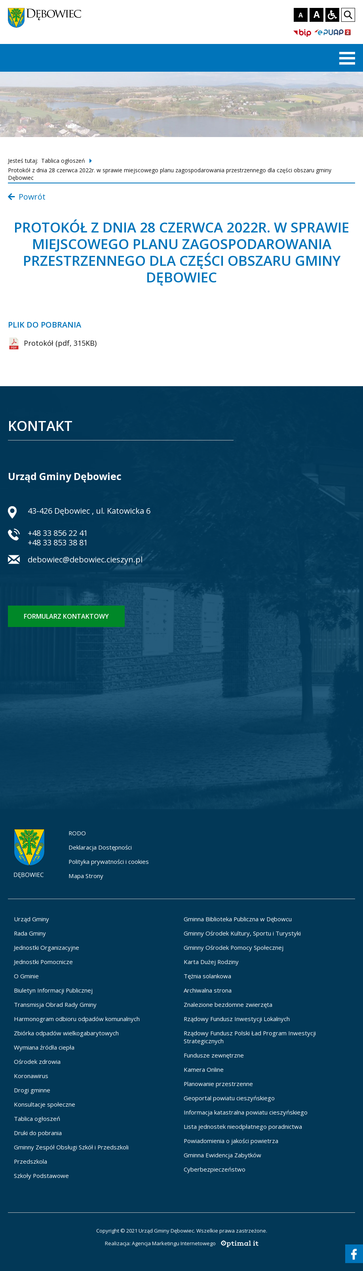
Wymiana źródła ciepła (44, 1047)
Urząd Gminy (31, 919)
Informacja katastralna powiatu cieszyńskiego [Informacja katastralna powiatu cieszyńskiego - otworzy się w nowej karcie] (246, 1112)
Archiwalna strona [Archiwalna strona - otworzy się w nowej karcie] (208, 990)
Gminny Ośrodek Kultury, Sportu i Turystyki (242, 933)
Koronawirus (31, 1076)
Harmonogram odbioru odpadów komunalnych (77, 1019)
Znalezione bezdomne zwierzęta (228, 1004)
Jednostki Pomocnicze (43, 962)
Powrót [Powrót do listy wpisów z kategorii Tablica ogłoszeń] (27, 196)
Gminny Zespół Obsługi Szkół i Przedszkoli (71, 1147)
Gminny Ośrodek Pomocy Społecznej (233, 947)
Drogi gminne (32, 1090)
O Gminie (26, 976)
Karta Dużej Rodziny (211, 962)
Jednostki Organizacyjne (46, 947)
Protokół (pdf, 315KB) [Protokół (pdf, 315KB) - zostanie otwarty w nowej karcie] (52, 343)
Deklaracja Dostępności (100, 847)
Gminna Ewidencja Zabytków (222, 1155)
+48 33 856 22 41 (58, 533)
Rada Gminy (30, 933)
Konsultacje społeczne (44, 1104)
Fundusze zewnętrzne (214, 1055)
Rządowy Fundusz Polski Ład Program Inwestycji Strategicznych (250, 1037)
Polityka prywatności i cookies (108, 861)
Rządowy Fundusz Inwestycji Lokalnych (237, 1019)
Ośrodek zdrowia (37, 1061)
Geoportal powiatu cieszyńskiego (229, 1098)
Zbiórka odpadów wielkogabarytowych (66, 1033)
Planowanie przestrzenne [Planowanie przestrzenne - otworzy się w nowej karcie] (218, 1084)
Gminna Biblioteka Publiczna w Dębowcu (238, 919)
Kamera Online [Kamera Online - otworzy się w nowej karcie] (204, 1069)
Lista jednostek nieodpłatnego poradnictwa (243, 1126)
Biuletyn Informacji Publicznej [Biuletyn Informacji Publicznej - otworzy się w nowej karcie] (53, 990)
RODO (77, 833)
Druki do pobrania (38, 1133)
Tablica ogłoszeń (63, 160)
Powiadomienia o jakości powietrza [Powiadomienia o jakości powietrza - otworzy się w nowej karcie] (231, 1141)
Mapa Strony (85, 876)
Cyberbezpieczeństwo (214, 1169)
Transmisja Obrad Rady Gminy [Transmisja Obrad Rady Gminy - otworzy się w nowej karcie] (55, 1004)
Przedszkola (30, 1161)
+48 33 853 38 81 (58, 542)
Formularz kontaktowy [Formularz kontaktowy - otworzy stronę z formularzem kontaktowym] (66, 616)
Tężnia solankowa (207, 976)
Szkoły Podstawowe (41, 1176)
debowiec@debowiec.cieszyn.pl (85, 560)
